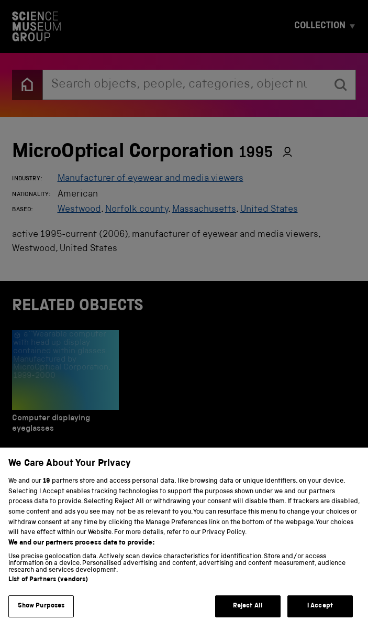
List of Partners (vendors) (48, 588)
